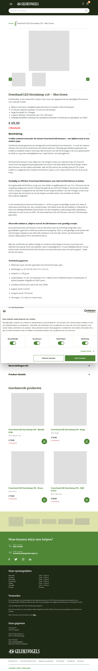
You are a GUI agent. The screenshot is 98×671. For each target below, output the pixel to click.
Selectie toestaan (48, 358)
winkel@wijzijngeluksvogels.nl (25, 553)
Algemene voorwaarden (46, 661)
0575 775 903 (18, 547)
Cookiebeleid (71, 661)
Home (13, 23)
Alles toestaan (80, 358)
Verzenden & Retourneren (28, 661)
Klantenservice (13, 661)
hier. (34, 615)
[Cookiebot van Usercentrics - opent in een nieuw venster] (85, 311)
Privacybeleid (60, 661)
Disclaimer (80, 661)
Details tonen (86, 351)
